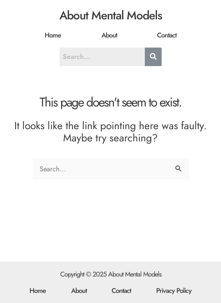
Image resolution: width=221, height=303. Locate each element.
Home (53, 35)
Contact (166, 35)
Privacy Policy (174, 290)
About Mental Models (110, 15)
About (109, 35)
